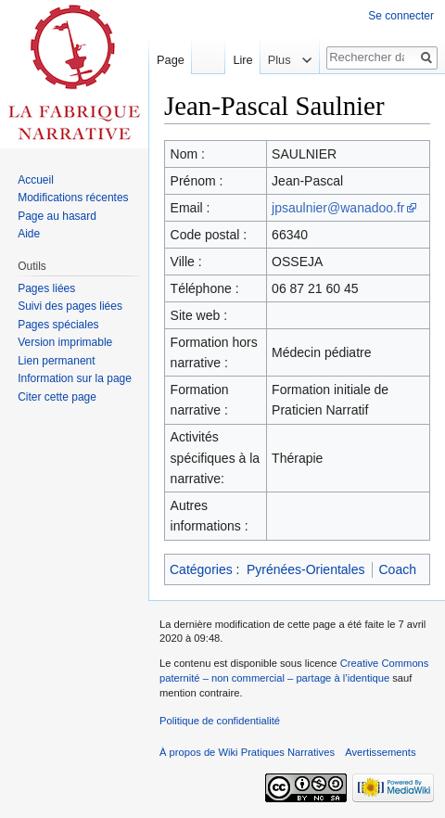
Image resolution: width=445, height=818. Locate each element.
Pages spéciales (58, 324)
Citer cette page (57, 396)
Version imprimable (65, 342)
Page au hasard (57, 216)
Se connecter (401, 15)
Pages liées (46, 288)
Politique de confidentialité (219, 720)
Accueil (36, 179)
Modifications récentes (73, 197)
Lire (238, 60)
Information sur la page (75, 378)
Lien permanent (56, 360)
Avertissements (380, 752)
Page (170, 60)
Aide (29, 233)
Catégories (201, 569)
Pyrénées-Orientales (306, 569)
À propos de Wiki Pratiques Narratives (247, 752)
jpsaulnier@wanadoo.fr (338, 207)
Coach (397, 569)
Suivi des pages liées (70, 306)
